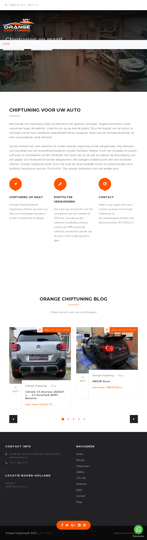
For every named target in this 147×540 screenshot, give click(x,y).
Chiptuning (37, 43)
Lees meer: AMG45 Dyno (107, 387)
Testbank (86, 43)
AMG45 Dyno (101, 381)
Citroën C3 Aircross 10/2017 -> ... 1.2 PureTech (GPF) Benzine (45, 395)
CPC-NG (69, 43)
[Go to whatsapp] (138, 529)
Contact (114, 43)
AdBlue (54, 43)
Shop (128, 43)
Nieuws (19, 43)
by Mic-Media (44, 533)
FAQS (100, 43)
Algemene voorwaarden (128, 533)
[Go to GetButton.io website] (138, 536)
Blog (53, 385)
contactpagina (110, 218)
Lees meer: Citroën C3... (39, 404)
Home (6, 43)
